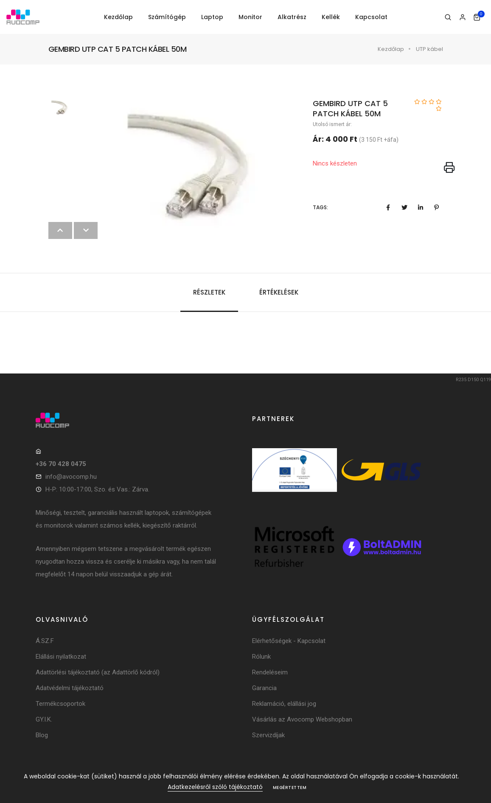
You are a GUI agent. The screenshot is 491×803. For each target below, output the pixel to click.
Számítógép (167, 17)
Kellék (331, 17)
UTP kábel (429, 49)
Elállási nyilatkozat (61, 656)
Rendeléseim (270, 672)
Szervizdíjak (268, 735)
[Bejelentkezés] (462, 17)
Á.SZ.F (45, 641)
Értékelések (278, 292)
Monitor (250, 17)
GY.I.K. (44, 719)
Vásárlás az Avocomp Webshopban (302, 719)
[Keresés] (448, 17)
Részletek (209, 292)
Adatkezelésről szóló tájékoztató (215, 787)
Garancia (264, 688)
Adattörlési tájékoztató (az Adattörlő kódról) (98, 672)
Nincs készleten (335, 163)
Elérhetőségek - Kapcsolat (288, 641)
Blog (42, 735)
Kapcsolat (371, 17)
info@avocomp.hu (71, 476)
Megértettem (290, 787)
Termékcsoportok (60, 704)
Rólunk (261, 656)
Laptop (212, 17)
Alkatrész (292, 17)
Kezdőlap (118, 17)
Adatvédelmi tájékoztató (70, 688)
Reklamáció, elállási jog (284, 704)
